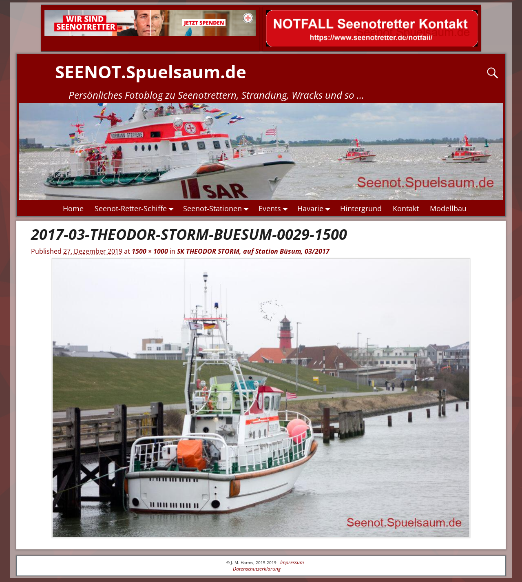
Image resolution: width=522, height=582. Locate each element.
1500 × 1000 (150, 251)
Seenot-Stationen (218, 208)
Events (275, 208)
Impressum (292, 562)
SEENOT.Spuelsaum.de (150, 71)
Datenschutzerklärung (257, 568)
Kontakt (406, 208)
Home (73, 208)
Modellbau (448, 208)
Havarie (316, 208)
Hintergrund (361, 208)
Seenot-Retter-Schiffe (136, 208)
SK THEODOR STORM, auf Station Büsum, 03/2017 (253, 251)
